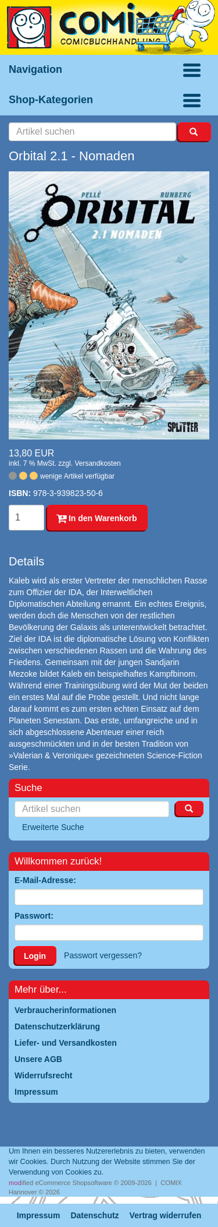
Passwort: (34, 915)
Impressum (38, 1215)
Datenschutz (94, 1215)
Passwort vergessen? (103, 955)
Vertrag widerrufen (166, 1215)
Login (35, 956)
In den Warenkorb (96, 518)
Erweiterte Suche (53, 827)
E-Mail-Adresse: (45, 880)
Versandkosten (97, 463)
